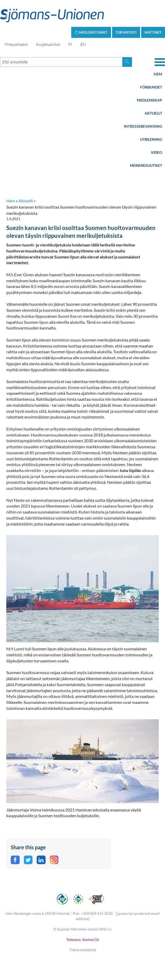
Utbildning (151, 139)
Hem (158, 74)
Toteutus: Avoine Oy (82, 939)
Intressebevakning (143, 126)
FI (70, 44)
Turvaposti (126, 32)
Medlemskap (149, 100)
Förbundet (151, 87)
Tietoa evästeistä (82, 949)
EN (83, 44)
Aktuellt (153, 113)
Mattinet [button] (153, 32)
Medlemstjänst (91, 32)
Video (156, 152)
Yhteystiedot (16, 44)
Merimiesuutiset (146, 165)
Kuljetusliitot (48, 44)
